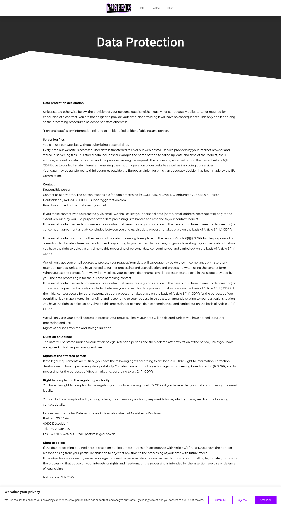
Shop (170, 8)
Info (142, 8)
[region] (140, 496)
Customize (219, 500)
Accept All (265, 500)
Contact (156, 8)
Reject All (243, 500)
